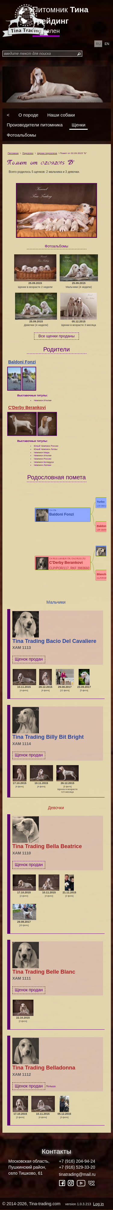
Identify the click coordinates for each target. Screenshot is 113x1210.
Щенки (79, 124)
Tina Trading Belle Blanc (43, 972)
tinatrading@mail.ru (77, 1174)
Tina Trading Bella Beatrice (47, 846)
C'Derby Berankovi (27, 407)
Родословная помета (56, 477)
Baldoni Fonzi (22, 361)
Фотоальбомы (21, 134)
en (107, 44)
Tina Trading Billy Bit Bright (48, 737)
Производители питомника (35, 124)
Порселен (46, 31)
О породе (28, 114)
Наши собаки (61, 114)
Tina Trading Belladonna (43, 1068)
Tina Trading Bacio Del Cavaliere (54, 641)
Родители (56, 349)
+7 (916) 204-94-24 (77, 1161)
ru (98, 44)
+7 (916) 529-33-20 (77, 1167)
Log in (98, 1204)
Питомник (61, 15)
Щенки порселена (47, 153)
